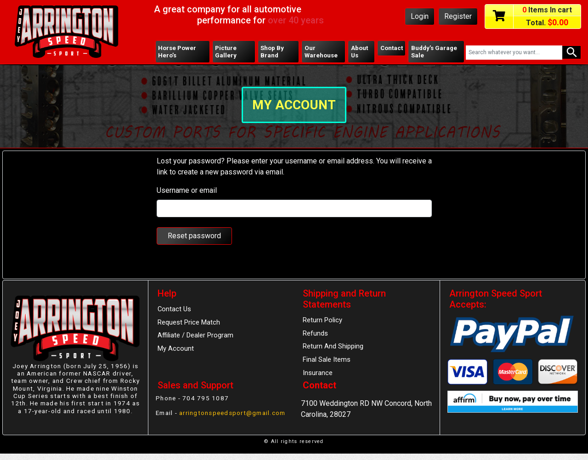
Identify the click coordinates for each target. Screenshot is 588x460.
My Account (176, 350)
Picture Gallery (226, 52)
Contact (390, 48)
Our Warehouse (320, 52)
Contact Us (175, 310)
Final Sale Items (327, 361)
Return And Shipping (333, 348)
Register (458, 16)
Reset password (194, 236)
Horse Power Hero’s (177, 52)
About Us (358, 52)
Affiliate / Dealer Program (196, 337)
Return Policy (323, 321)
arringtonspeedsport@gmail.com (210, 422)
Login (420, 16)
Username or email (187, 191)
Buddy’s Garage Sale (434, 52)
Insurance (318, 375)
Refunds (315, 335)
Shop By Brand (272, 52)
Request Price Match (189, 324)
